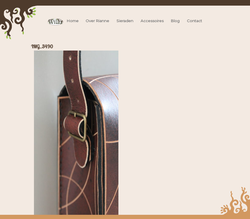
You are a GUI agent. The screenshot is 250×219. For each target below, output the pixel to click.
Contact (194, 21)
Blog (175, 21)
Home (73, 21)
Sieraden (124, 21)
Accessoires (152, 21)
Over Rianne (97, 21)
